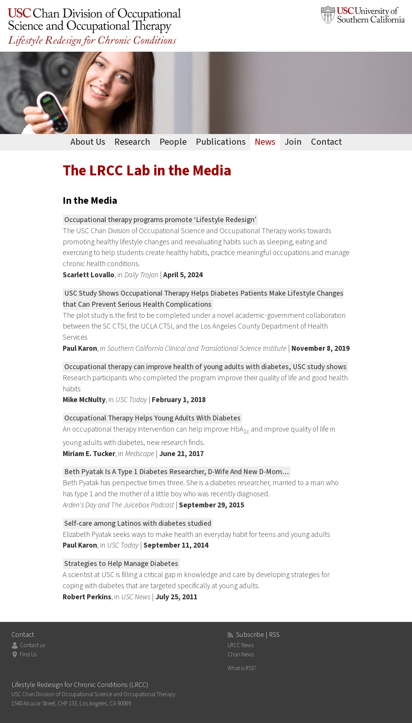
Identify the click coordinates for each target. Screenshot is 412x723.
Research (132, 142)
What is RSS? (242, 668)
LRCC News (241, 645)
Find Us (28, 655)
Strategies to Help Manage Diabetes (121, 563)
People (173, 142)
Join (293, 142)
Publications (221, 142)
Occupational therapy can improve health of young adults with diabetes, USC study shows (205, 367)
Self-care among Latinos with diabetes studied (137, 523)
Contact (326, 142)
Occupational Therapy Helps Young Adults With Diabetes (152, 418)
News (265, 142)
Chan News (241, 655)
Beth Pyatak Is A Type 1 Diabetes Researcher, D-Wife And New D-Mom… (176, 471)
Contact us (32, 645)
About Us (87, 142)
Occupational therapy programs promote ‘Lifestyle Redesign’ (160, 219)
